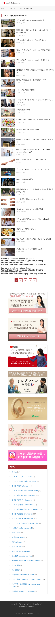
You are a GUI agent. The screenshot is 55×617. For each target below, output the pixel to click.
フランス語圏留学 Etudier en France (25, 509)
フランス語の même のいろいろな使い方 (31, 40)
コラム (10, 8)
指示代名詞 (16, 565)
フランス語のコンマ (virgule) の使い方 (30, 20)
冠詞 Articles (16, 533)
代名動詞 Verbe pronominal (22, 528)
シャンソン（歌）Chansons (22, 476)
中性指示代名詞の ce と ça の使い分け (30, 199)
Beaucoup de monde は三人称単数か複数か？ (33, 120)
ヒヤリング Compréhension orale (24, 481)
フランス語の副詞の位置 (25, 90)
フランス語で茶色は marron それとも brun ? (32, 219)
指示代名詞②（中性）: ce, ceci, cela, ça (31, 159)
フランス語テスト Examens (22, 500)
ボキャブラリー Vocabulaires (22, 519)
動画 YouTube (17, 547)
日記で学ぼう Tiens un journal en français (27, 579)
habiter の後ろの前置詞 (24, 179)
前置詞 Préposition (18, 537)
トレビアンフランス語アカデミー (27, 3)
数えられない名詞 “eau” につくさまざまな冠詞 (33, 239)
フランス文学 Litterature (21, 486)
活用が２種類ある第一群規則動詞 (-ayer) (31, 80)
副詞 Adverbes (17, 542)
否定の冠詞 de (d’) (23, 110)
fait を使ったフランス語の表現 (27, 129)
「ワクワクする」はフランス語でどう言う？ (32, 169)
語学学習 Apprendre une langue (23, 591)
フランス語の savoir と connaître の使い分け (32, 60)
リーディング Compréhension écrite (25, 523)
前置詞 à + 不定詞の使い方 (26, 229)
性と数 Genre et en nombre (22, 556)
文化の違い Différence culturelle (23, 575)
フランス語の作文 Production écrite (25, 491)
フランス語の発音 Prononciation (24, 495)
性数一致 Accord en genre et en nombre (26, 561)
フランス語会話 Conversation (22, 505)
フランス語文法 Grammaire (22, 514)
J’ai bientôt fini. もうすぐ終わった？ (29, 249)
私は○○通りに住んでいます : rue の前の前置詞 (33, 50)
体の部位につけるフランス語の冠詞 (29, 209)
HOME (3, 8)
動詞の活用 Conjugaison (21, 551)
